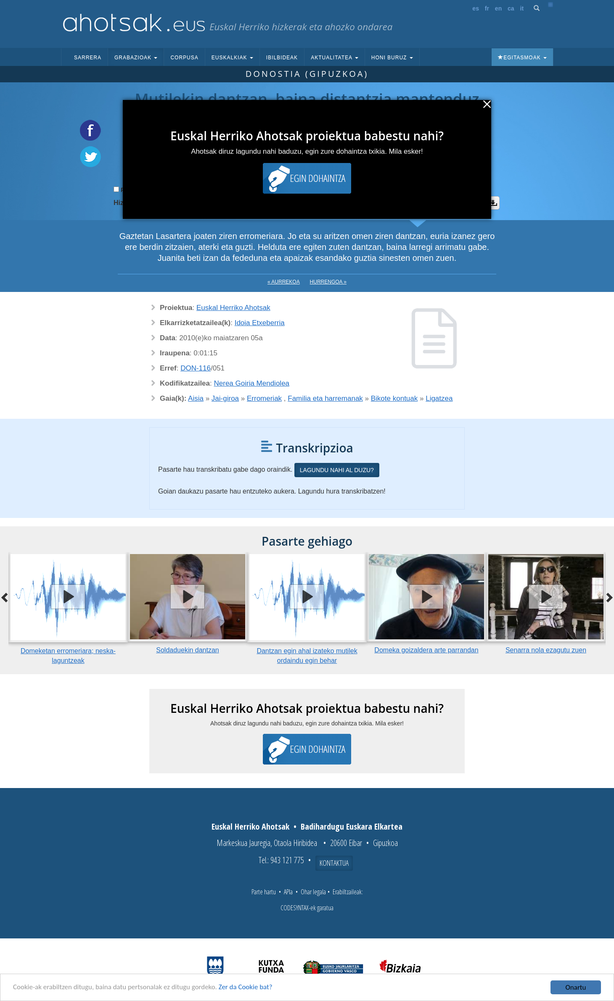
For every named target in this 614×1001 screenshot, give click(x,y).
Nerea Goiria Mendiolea (252, 383)
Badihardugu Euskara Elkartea (351, 826)
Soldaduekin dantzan (187, 650)
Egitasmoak (522, 57)
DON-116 (195, 368)
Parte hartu (263, 891)
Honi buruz (392, 57)
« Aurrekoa (283, 282)
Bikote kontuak (394, 398)
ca (511, 8)
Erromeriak (264, 398)
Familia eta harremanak (325, 398)
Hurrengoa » (328, 282)
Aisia (196, 398)
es (475, 8)
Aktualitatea (334, 57)
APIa (288, 891)
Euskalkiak (232, 57)
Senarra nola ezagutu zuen (545, 650)
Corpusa (184, 57)
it (522, 8)
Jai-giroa (225, 398)
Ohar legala (313, 891)
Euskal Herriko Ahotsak (233, 308)
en (498, 8)
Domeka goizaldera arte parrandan (426, 650)
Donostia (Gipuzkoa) (307, 73)
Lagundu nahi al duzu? (337, 470)
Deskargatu (493, 203)
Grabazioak (135, 57)
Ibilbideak (282, 57)
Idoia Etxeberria (260, 323)
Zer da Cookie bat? (246, 988)
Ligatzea (439, 398)
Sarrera (87, 57)
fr (487, 8)
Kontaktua (334, 863)
